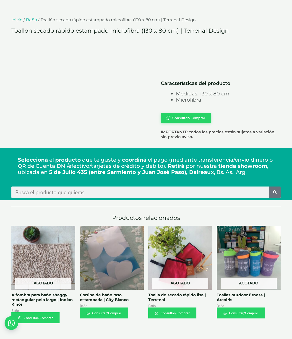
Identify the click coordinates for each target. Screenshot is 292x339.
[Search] (275, 192)
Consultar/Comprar (38, 318)
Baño (31, 19)
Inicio (16, 19)
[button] (11, 323)
